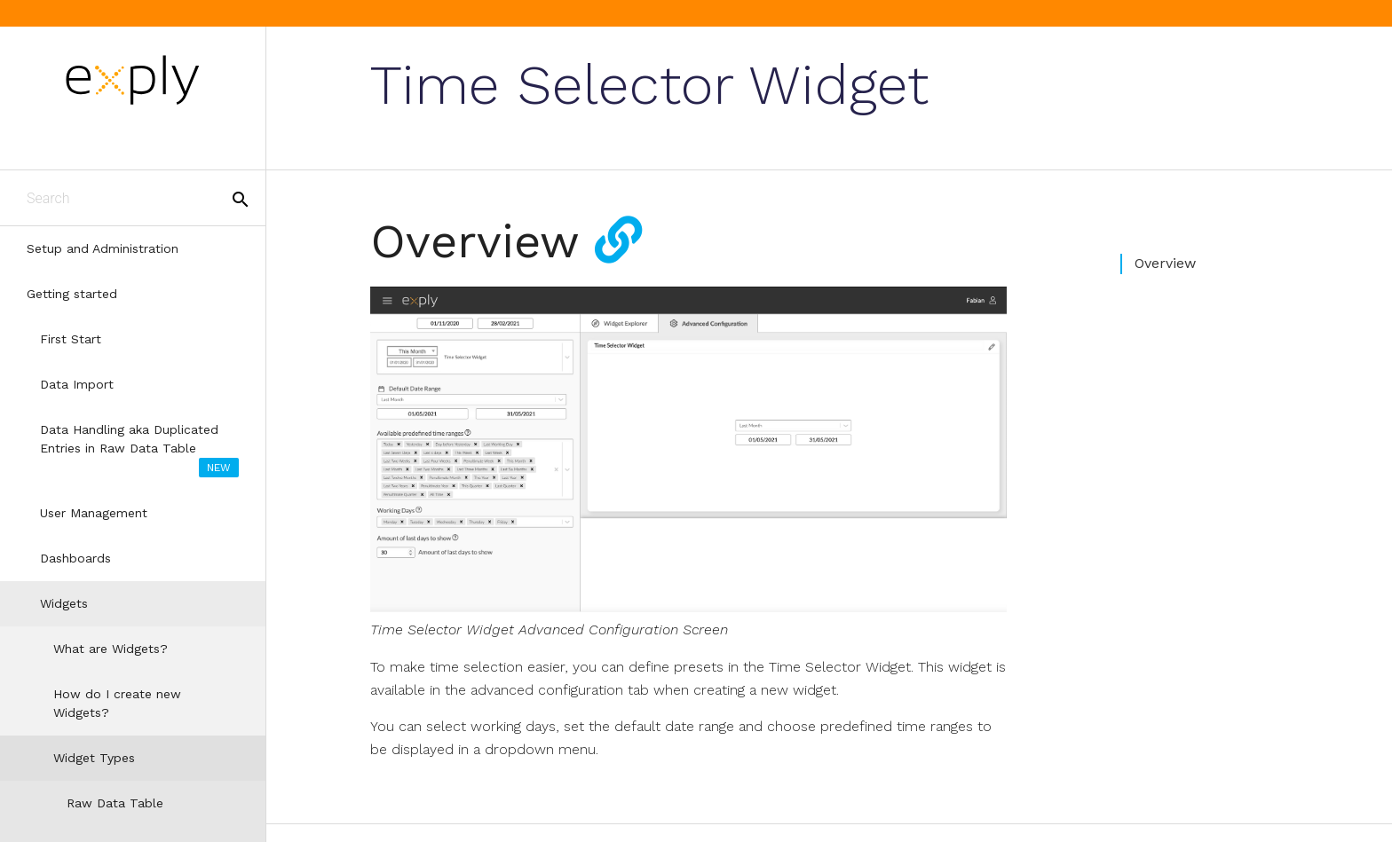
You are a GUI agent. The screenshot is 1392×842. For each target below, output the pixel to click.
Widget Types (94, 758)
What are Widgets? (110, 648)
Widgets (64, 603)
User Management (93, 513)
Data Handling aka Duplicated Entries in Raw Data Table (139, 449)
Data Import (77, 384)
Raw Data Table (115, 803)
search (240, 199)
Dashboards (75, 558)
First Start (70, 339)
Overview (1165, 263)
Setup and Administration (102, 248)
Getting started (72, 294)
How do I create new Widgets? (117, 703)
